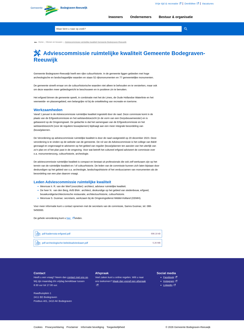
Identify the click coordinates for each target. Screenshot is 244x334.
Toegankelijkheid (116, 327)
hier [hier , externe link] (70, 218)
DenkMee (192, 4)
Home (41, 42)
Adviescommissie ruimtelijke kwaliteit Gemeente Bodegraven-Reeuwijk (95, 42)
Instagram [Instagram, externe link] (170, 281)
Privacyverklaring (54, 327)
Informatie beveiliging (92, 327)
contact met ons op (77, 277)
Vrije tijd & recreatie (168, 4)
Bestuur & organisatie (176, 17)
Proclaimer (72, 327)
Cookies (38, 327)
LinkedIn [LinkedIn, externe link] (169, 285)
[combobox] (118, 29)
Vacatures (208, 3)
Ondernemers (140, 17)
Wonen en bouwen (54, 42)
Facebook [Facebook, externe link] (170, 277)
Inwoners (115, 17)
